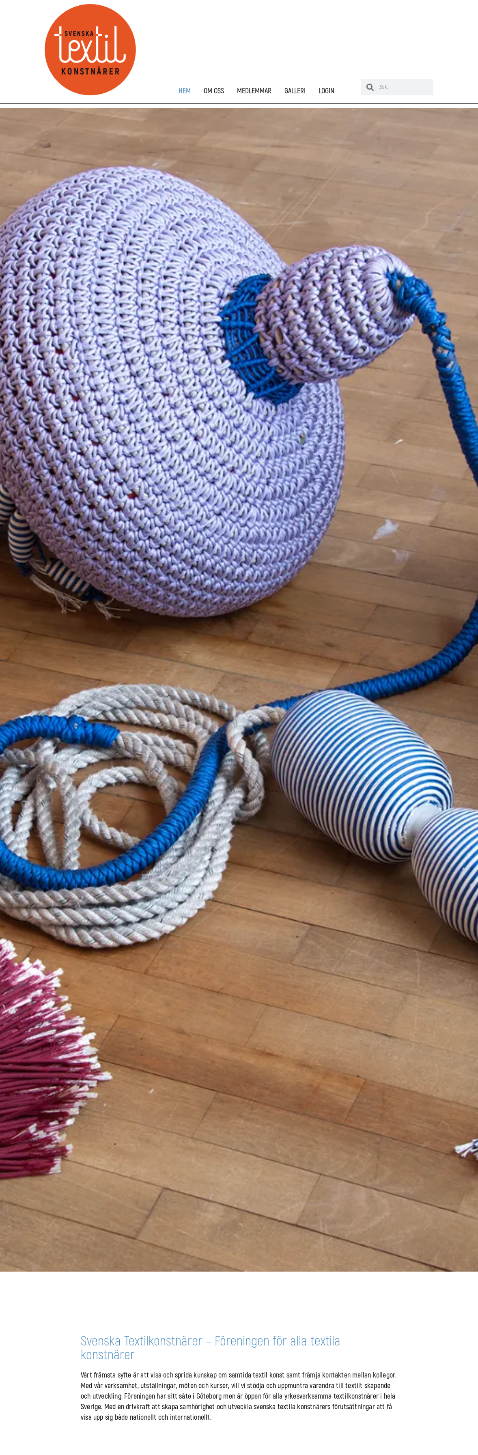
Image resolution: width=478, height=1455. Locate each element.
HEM (185, 91)
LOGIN (326, 91)
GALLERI (295, 91)
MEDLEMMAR (254, 91)
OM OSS (214, 91)
